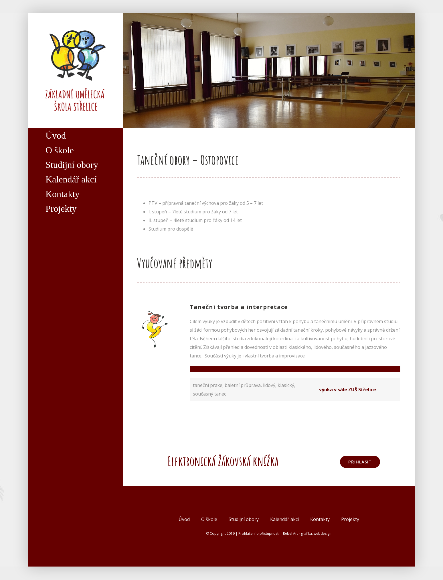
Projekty (350, 519)
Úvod (184, 519)
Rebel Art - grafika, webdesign (307, 533)
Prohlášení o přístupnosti (258, 533)
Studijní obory (244, 519)
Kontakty (320, 519)
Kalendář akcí (284, 519)
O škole (209, 519)
